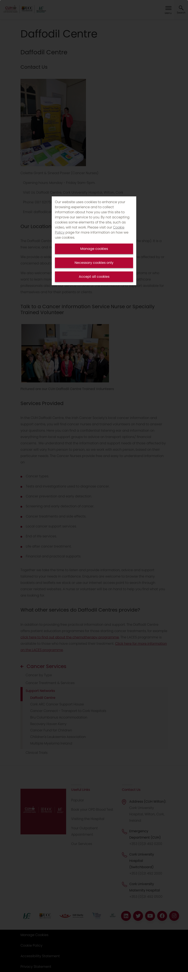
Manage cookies (94, 248)
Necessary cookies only (94, 262)
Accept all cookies (94, 276)
